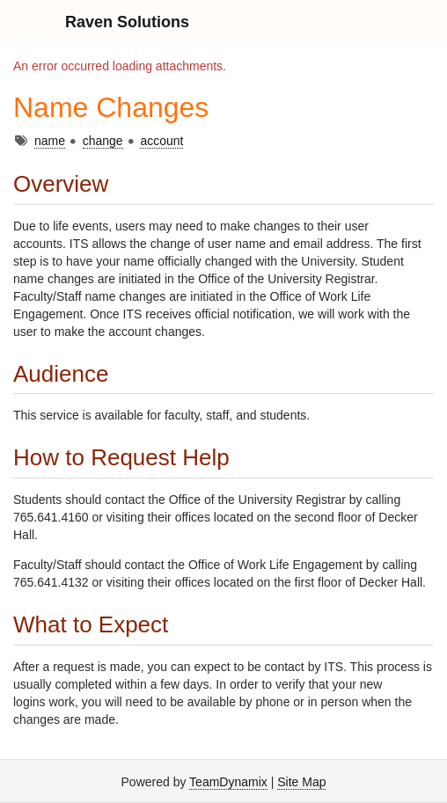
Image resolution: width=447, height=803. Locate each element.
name (49, 141)
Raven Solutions (127, 22)
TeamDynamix (228, 782)
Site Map (301, 782)
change (103, 141)
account (161, 141)
